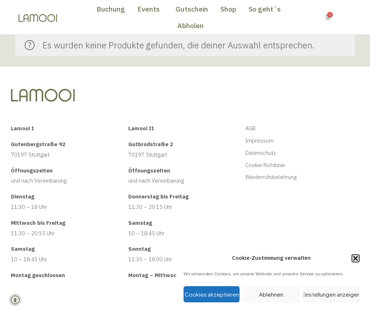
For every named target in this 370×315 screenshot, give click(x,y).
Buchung (110, 9)
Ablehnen (271, 294)
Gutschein (192, 9)
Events (150, 9)
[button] (355, 258)
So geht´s (266, 9)
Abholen (190, 25)
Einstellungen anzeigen (331, 294)
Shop (228, 9)
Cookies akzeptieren (212, 294)
